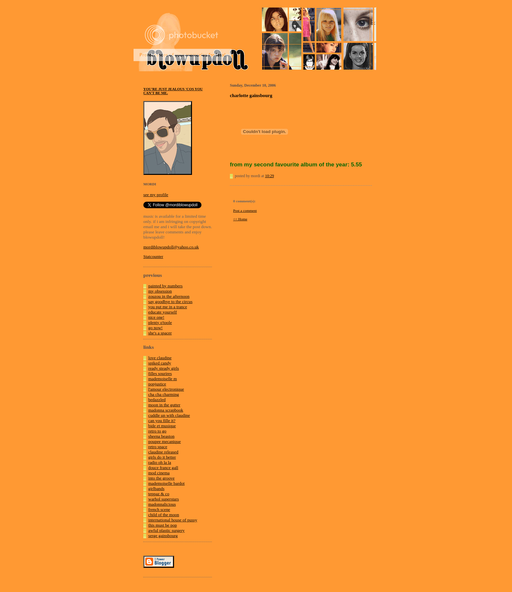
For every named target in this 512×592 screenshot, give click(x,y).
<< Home (240, 219)
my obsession (160, 291)
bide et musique (162, 425)
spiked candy (159, 363)
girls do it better (162, 457)
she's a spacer (160, 332)
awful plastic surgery (166, 530)
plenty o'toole (160, 322)
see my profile (155, 194)
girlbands (156, 488)
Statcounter (153, 256)
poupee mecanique (164, 441)
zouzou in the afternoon (168, 296)
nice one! (156, 317)
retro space (157, 446)
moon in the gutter (164, 404)
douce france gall (163, 467)
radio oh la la (159, 462)
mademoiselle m (162, 378)
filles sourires (160, 373)
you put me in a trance (167, 306)
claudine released (163, 451)
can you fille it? (161, 420)
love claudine (159, 357)
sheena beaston (161, 436)
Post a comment (245, 210)
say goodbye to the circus (170, 301)
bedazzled (157, 399)
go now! (155, 327)
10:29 (269, 176)
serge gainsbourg (163, 535)
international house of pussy (172, 519)
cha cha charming (163, 394)
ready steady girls (163, 368)
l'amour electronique (166, 389)
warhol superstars (163, 499)
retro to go (157, 431)
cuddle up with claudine (169, 415)
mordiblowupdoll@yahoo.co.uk (171, 247)
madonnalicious (162, 504)
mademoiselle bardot (166, 483)
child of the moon (163, 514)
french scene (159, 509)
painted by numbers (165, 285)
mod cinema (159, 472)
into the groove (161, 478)
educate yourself (162, 312)
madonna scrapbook (165, 410)
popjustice (157, 383)
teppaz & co (158, 493)
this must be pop (162, 525)
